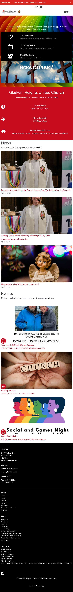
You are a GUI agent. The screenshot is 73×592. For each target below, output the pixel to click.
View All (38, 147)
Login (55, 578)
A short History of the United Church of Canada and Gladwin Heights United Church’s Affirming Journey (36, 563)
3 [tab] (40, 84)
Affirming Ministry (7, 561)
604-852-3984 (12, 469)
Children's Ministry (7, 554)
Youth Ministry (6, 549)
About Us (4, 520)
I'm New (4, 524)
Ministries (4, 505)
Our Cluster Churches (8, 531)
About (3, 498)
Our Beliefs (5, 526)
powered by (36, 585)
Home (3, 496)
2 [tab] (36, 84)
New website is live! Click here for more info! (30, 2)
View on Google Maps (9, 460)
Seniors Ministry (6, 559)
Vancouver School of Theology (11, 535)
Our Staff (4, 522)
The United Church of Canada (11, 533)
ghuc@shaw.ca (11, 472)
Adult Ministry (6, 552)
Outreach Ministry (7, 556)
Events (3, 500)
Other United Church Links (10, 508)
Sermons (4, 510)
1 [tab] (33, 84)
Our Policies (5, 540)
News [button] (4, 503)
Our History (5, 529)
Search (36, 7)
